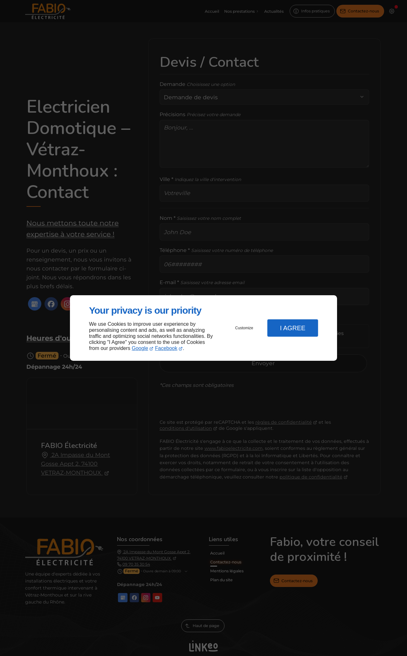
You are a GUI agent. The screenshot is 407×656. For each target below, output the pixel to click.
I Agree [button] (292, 328)
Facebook (166, 348)
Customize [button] (244, 328)
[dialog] (203, 328)
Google (140, 348)
